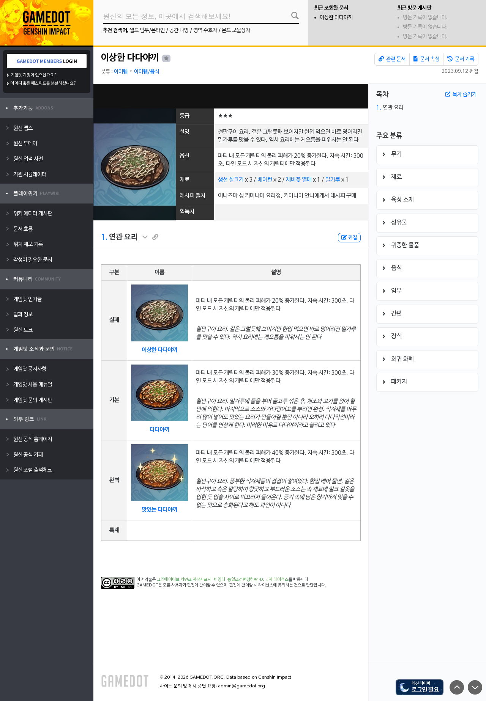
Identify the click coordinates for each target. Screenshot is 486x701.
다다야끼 (159, 430)
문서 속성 (426, 59)
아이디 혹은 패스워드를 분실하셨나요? (43, 83)
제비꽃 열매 (299, 180)
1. (104, 237)
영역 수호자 (205, 30)
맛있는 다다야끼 (159, 510)
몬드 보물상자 (236, 30)
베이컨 (264, 180)
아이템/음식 (146, 72)
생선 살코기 (231, 180)
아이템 (121, 72)
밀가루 (332, 180)
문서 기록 (460, 59)
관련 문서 (392, 59)
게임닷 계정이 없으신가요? (34, 75)
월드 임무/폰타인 (147, 30)
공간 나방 (179, 30)
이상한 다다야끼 (336, 17)
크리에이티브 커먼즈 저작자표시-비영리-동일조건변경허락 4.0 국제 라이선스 (223, 579)
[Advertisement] (231, 96)
